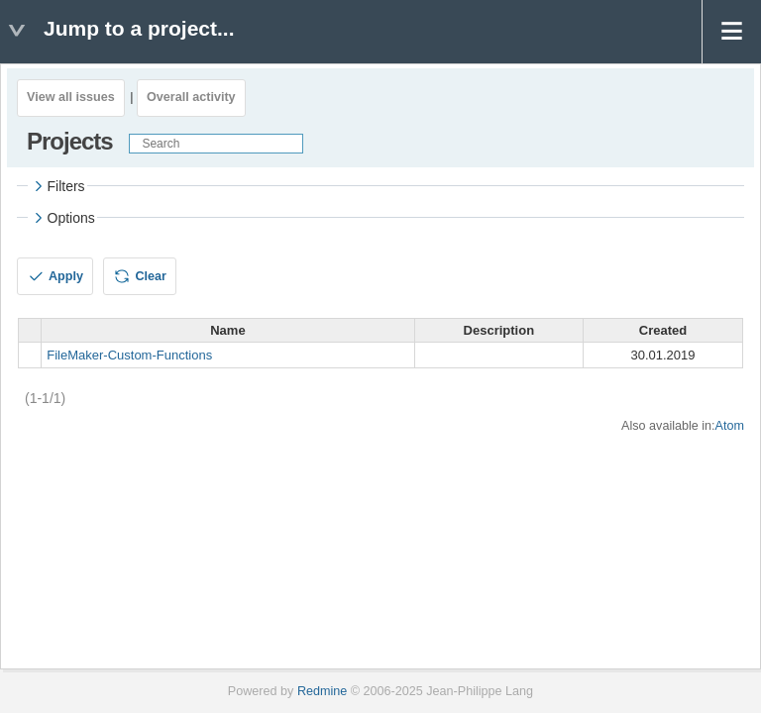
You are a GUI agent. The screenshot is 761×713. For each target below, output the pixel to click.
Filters (57, 186)
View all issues (71, 97)
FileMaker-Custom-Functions (129, 355)
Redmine (322, 691)
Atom (729, 426)
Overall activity (191, 97)
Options (62, 218)
